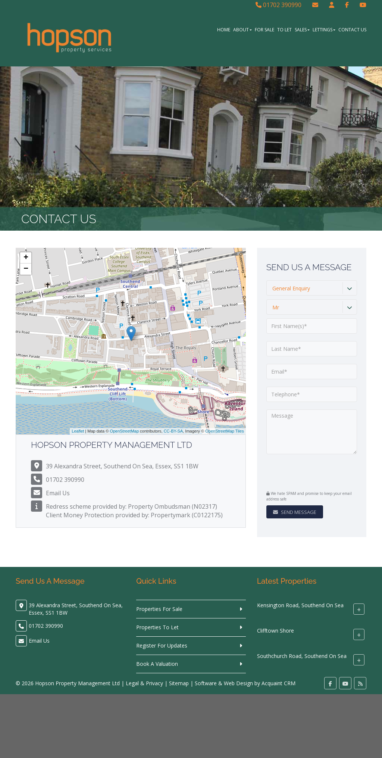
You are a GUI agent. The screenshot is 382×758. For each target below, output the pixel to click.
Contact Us (352, 29)
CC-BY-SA (173, 431)
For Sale (264, 29)
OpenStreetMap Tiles (224, 431)
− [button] (26, 269)
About (242, 29)
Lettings (324, 29)
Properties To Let (157, 627)
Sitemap (179, 683)
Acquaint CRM (278, 683)
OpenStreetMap (124, 431)
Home (223, 29)
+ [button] (26, 257)
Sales (302, 29)
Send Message (294, 512)
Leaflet (78, 431)
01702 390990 (278, 5)
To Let (284, 29)
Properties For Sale (159, 608)
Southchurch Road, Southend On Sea (302, 655)
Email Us (58, 493)
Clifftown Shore (275, 630)
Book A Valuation (157, 663)
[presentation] (311, 473)
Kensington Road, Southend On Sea (300, 605)
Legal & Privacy (144, 683)
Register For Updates (161, 645)
